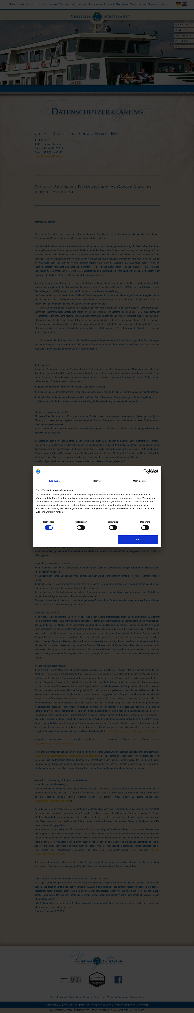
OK (138, 539)
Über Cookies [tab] (140, 481)
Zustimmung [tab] (54, 481)
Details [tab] (97, 481)
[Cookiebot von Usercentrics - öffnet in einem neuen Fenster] (145, 471)
